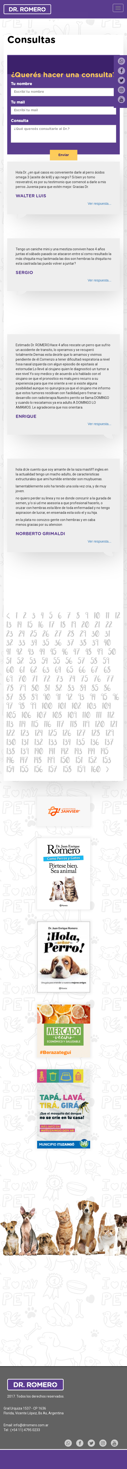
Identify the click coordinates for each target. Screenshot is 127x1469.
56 (69, 661)
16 (40, 625)
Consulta (19, 121)
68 (107, 670)
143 (78, 752)
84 (83, 689)
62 (33, 670)
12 (117, 616)
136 (94, 743)
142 (65, 752)
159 (81, 770)
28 (70, 634)
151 (79, 761)
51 (9, 661)
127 (81, 734)
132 (38, 743)
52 (20, 661)
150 (65, 761)
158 (67, 770)
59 (106, 661)
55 (56, 661)
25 (33, 634)
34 (34, 643)
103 (91, 706)
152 (92, 761)
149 (51, 761)
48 (89, 652)
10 (97, 616)
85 (95, 689)
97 (9, 706)
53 (32, 661)
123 (24, 734)
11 (107, 616)
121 (113, 725)
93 (81, 698)
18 (63, 625)
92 (69, 698)
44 (42, 652)
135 (80, 743)
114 (22, 725)
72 (46, 679)
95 (104, 698)
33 (22, 643)
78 (9, 689)
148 (38, 761)
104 (106, 706)
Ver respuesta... (99, 203)
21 (97, 625)
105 (11, 716)
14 (19, 625)
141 (52, 752)
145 (104, 752)
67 (94, 670)
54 (45, 661)
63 (46, 670)
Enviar (63, 155)
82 (58, 689)
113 (9, 725)
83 (71, 689)
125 (52, 734)
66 (82, 670)
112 (110, 716)
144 (91, 752)
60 (10, 670)
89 (34, 698)
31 (107, 634)
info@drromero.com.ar (30, 1425)
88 (22, 698)
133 (52, 743)
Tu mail (18, 102)
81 (47, 689)
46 (65, 652)
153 (106, 761)
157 (52, 770)
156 (38, 770)
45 (53, 652)
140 (38, 752)
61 (22, 670)
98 (22, 706)
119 (86, 725)
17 (52, 625)
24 (22, 634)
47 (77, 652)
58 (94, 661)
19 (73, 625)
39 (95, 643)
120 (100, 725)
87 (9, 698)
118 (73, 725)
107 (42, 716)
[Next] (107, 770)
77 (110, 679)
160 (95, 770)
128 (95, 734)
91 (58, 698)
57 (81, 661)
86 (107, 689)
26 (45, 634)
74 (72, 679)
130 (11, 743)
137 (109, 743)
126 (66, 734)
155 (24, 770)
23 (9, 634)
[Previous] (8, 616)
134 (67, 743)
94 (92, 698)
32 (9, 643)
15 (30, 625)
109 (72, 716)
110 (86, 716)
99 (33, 706)
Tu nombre (21, 84)
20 (85, 625)
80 (35, 689)
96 (116, 698)
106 (26, 716)
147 (24, 761)
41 (8, 652)
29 (83, 634)
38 (83, 643)
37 (70, 643)
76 (97, 679)
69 (9, 679)
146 (10, 761)
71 (35, 679)
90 (46, 698)
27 (58, 634)
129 (110, 734)
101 (62, 706)
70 (22, 679)
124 (39, 734)
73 (59, 679)
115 (34, 725)
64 (58, 670)
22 (109, 625)
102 (76, 706)
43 (31, 652)
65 (70, 670)
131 (25, 743)
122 (10, 734)
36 (58, 643)
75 (84, 679)
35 (45, 643)
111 (99, 716)
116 (47, 725)
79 (22, 689)
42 (19, 652)
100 (47, 706)
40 (107, 643)
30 (95, 634)
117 (60, 725)
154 (10, 770)
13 (9, 625)
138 (10, 752)
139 (24, 752)
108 (57, 716)
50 (112, 652)
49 (100, 652)
